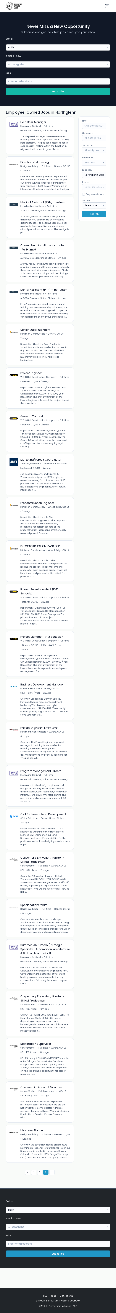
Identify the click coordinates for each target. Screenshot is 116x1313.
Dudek (24, 697)
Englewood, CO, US (30, 474)
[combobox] (58, 47)
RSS (45, 1296)
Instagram (52, 1300)
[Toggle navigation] (107, 6)
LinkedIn (40, 1300)
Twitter (63, 1300)
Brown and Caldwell (31, 126)
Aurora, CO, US (56, 741)
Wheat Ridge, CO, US (59, 514)
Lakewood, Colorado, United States (39, 130)
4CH (23, 828)
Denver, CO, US (28, 171)
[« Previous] (27, 1192)
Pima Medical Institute (32, 210)
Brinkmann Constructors (33, 741)
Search (94, 214)
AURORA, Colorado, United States (38, 214)
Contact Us (66, 1296)
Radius (86, 182)
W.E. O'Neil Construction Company (39, 382)
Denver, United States (52, 828)
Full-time (49, 126)
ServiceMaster (28, 876)
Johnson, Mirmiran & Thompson (37, 470)
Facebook (74, 1300)
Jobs (53, 1296)
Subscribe (58, 91)
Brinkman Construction (33, 339)
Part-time (52, 210)
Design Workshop (30, 166)
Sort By (86, 200)
